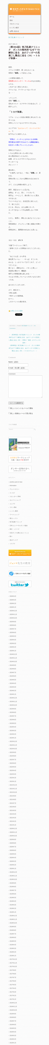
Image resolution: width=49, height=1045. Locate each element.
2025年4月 (13, 640)
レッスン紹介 (14, 27)
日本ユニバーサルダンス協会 (19, 525)
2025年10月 (13, 618)
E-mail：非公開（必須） (17, 368)
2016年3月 (13, 1035)
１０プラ (12, 543)
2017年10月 (13, 966)
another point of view (16, 482)
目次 (11, 20)
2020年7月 (13, 847)
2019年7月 (13, 890)
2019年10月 (13, 879)
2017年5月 (13, 985)
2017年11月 (13, 963)
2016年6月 (13, 1024)
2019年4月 (13, 901)
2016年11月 (13, 1006)
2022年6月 (13, 763)
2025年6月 (13, 632)
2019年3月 (13, 905)
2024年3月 (13, 687)
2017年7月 (13, 977)
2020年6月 (13, 850)
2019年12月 (13, 872)
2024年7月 (13, 672)
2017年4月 (13, 988)
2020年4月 (13, 857)
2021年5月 (13, 810)
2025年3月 (13, 643)
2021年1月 (13, 825)
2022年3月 (13, 774)
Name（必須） (13, 362)
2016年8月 (13, 1017)
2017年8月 (13, 974)
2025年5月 (13, 636)
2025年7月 (13, 629)
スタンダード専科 (15, 496)
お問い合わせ (14, 31)
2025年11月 (13, 614)
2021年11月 (13, 788)
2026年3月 (13, 600)
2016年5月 (13, 1028)
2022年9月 (13, 752)
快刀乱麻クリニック (16, 37)
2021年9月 (13, 796)
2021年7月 (13, 803)
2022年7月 (13, 759)
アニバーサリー (14, 489)
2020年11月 (13, 832)
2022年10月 (13, 748)
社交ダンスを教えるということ (19, 533)
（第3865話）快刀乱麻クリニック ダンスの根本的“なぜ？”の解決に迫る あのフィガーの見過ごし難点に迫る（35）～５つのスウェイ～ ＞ (24, 348)
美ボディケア (14, 540)
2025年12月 (13, 611)
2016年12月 (13, 1003)
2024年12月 (13, 654)
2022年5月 (13, 767)
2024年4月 (13, 683)
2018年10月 (13, 923)
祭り (11, 536)
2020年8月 (13, 843)
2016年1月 (13, 1043)
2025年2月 (13, 647)
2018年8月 (13, 930)
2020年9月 (13, 839)
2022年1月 (13, 781)
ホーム (12, 17)
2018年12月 (13, 915)
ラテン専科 (13, 507)
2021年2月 (13, 821)
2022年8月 (13, 756)
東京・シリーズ (14, 529)
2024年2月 (13, 690)
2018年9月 (13, 926)
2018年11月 (13, 919)
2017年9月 (13, 970)
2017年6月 (13, 981)
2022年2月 (13, 778)
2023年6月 (13, 719)
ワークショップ (14, 514)
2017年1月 (13, 999)
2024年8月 (13, 669)
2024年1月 (13, 694)
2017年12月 (13, 959)
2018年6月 (13, 937)
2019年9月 (13, 883)
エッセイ (12, 493)
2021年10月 (13, 792)
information (13, 485)
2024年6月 (13, 676)
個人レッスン (14, 518)
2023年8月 (13, 712)
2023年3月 (13, 730)
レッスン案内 (14, 511)
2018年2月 (13, 952)
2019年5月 (13, 897)
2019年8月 (13, 886)
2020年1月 (13, 868)
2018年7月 (13, 934)
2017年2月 (13, 995)
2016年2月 (13, 1039)
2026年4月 (13, 596)
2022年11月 (13, 745)
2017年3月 (13, 992)
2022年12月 (13, 741)
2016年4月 (13, 1032)
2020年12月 (13, 828)
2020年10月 (13, 836)
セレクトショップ (15, 500)
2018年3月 (13, 948)
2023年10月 (13, 705)
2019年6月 (13, 894)
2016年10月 (13, 1010)
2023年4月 (13, 727)
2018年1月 (13, 955)
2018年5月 (13, 941)
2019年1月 (13, 912)
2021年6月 (13, 807)
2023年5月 (13, 723)
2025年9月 (13, 621)
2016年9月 (13, 1014)
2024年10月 (13, 661)
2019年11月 (13, 876)
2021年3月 (13, 818)
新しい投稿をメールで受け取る (21, 413)
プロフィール (14, 24)
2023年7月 (13, 716)
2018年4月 (13, 945)
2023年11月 (13, 701)
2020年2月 (13, 865)
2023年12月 (13, 698)
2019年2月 (13, 908)
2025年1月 (13, 651)
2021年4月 (13, 814)
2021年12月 (13, 785)
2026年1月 (13, 607)
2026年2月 (13, 603)
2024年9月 (13, 665)
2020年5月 (13, 854)
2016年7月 (13, 1021)
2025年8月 (13, 625)
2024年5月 (13, 680)
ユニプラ (12, 504)
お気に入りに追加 (16, 311)
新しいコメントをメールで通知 (21, 408)
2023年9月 (13, 709)
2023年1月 (13, 738)
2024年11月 (13, 658)
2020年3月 (13, 861)
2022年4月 (13, 770)
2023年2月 (13, 734)
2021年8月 (13, 799)
